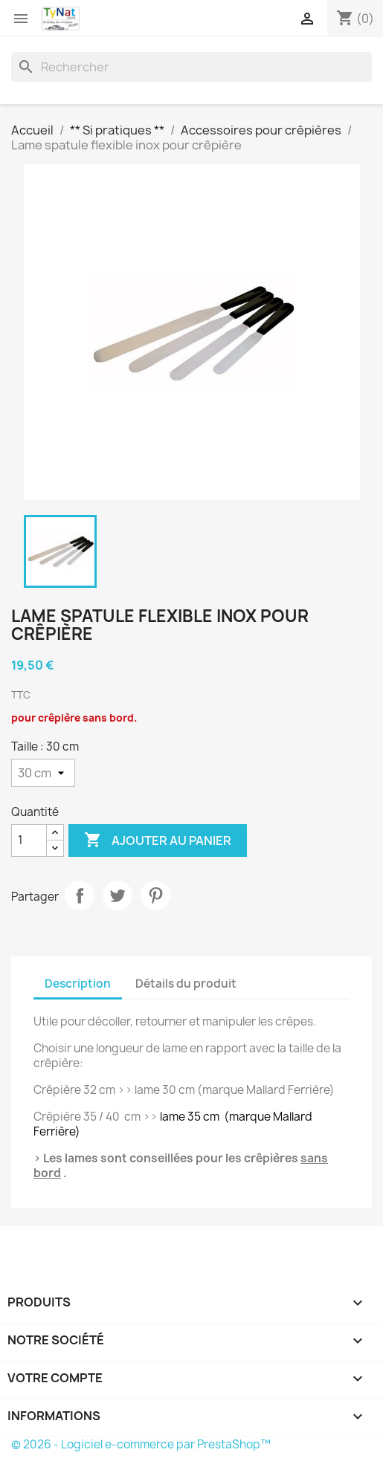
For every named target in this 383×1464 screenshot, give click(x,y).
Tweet (117, 895)
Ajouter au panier (157, 840)
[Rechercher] (191, 67)
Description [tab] (78, 983)
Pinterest (155, 895)
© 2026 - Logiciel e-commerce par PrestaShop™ (141, 1444)
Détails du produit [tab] (185, 983)
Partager (79, 895)
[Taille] (43, 773)
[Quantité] (29, 840)
